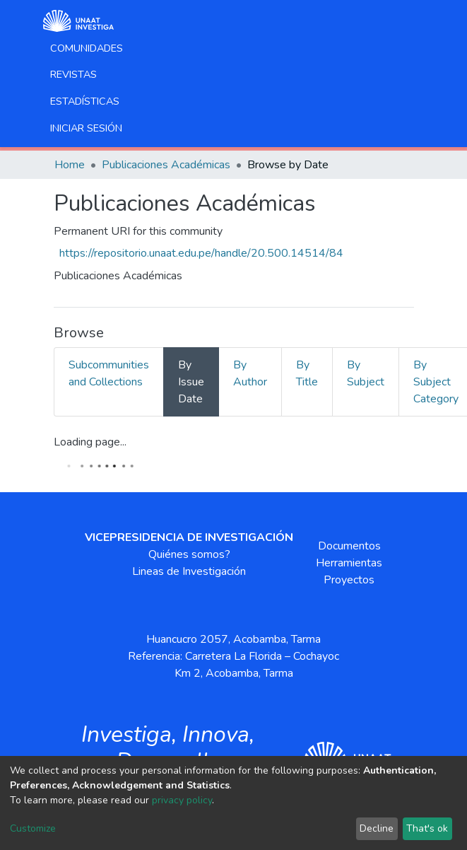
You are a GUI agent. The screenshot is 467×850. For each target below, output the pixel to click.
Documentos (349, 546)
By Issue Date (191, 382)
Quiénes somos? (189, 554)
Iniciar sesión (86, 128)
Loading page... (90, 442)
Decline (377, 828)
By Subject (365, 373)
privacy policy (182, 800)
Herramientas (349, 563)
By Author (250, 373)
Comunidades (86, 48)
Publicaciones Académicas (166, 165)
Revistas (73, 74)
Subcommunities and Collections (109, 373)
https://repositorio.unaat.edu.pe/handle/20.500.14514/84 (201, 253)
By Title (307, 373)
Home (69, 165)
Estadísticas (84, 101)
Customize (33, 828)
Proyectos (349, 580)
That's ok (427, 828)
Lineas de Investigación (189, 571)
